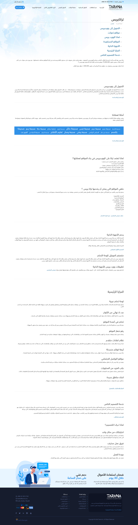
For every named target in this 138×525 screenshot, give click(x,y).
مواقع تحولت (114, 33)
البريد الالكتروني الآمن (49, 7)
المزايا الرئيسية (113, 50)
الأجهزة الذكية (114, 46)
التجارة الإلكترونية (36, 7)
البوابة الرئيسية (119, 23)
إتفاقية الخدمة (118, 510)
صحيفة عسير (106, 129)
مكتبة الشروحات (82, 508)
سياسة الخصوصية (110, 510)
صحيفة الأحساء (116, 129)
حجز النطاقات (93, 7)
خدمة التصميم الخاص (110, 55)
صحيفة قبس (84, 129)
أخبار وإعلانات (83, 506)
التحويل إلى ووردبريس (110, 28)
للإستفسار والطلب (119, 417)
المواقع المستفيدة (112, 41)
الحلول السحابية (83, 7)
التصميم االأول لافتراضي (117, 249)
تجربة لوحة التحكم (105, 216)
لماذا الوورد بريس (112, 37)
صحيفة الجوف (61, 129)
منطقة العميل (82, 497)
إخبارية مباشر (51, 129)
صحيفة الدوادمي (34, 133)
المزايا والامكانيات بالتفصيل (116, 388)
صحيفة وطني (82, 132)
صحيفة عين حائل (105, 132)
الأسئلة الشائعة (82, 503)
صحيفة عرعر (96, 129)
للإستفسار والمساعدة (118, 97)
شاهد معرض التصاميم (117, 216)
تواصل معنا (20, 7)
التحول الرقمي (62, 7)
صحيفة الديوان (45, 132)
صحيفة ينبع (30, 129)
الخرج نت (24, 132)
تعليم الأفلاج (57, 132)
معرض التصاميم (51, 270)
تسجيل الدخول (18, 2)
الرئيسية (102, 7)
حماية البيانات (72, 7)
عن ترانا (84, 499)
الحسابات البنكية (82, 501)
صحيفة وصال (69, 132)
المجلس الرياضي (94, 133)
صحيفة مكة (41, 129)
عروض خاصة (119, 2)
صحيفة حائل (72, 128)
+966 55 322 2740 (107, 2)
